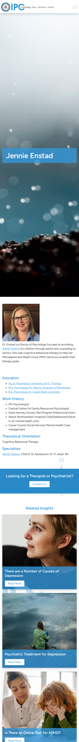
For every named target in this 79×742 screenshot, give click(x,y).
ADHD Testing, (11, 454)
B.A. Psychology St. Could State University (34, 392)
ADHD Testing (11, 348)
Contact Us (39, 484)
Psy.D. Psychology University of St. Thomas (34, 383)
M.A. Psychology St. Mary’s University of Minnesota (39, 387)
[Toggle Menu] (75, 7)
